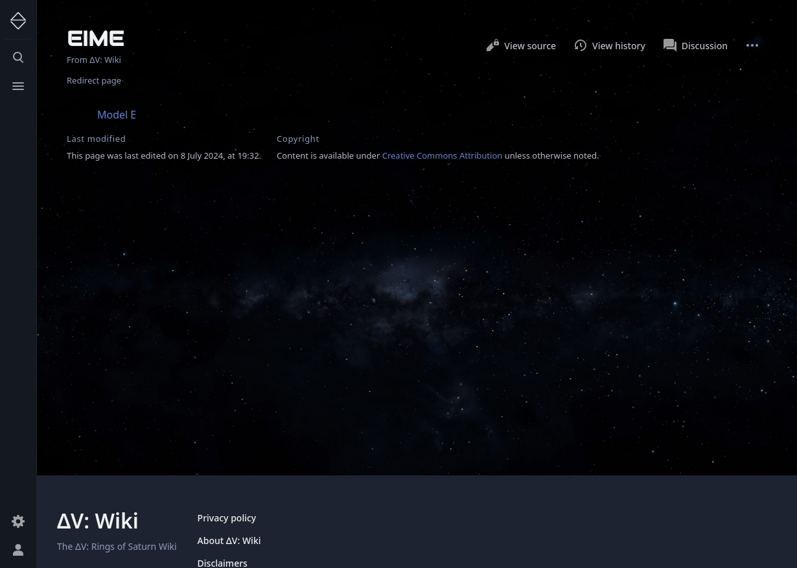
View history (609, 45)
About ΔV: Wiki (229, 540)
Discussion (696, 45)
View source (521, 45)
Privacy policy (227, 518)
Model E (116, 115)
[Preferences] (18, 521)
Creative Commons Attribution (442, 155)
